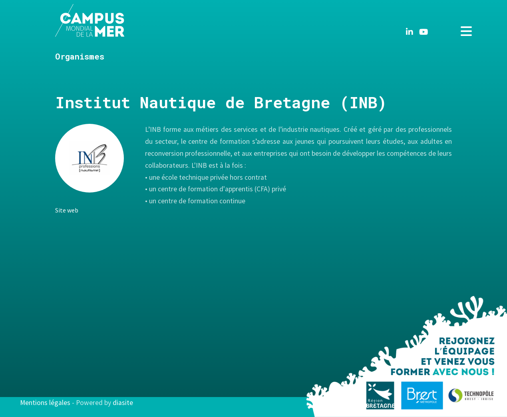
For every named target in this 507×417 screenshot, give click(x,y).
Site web (66, 210)
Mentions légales (45, 402)
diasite (123, 402)
